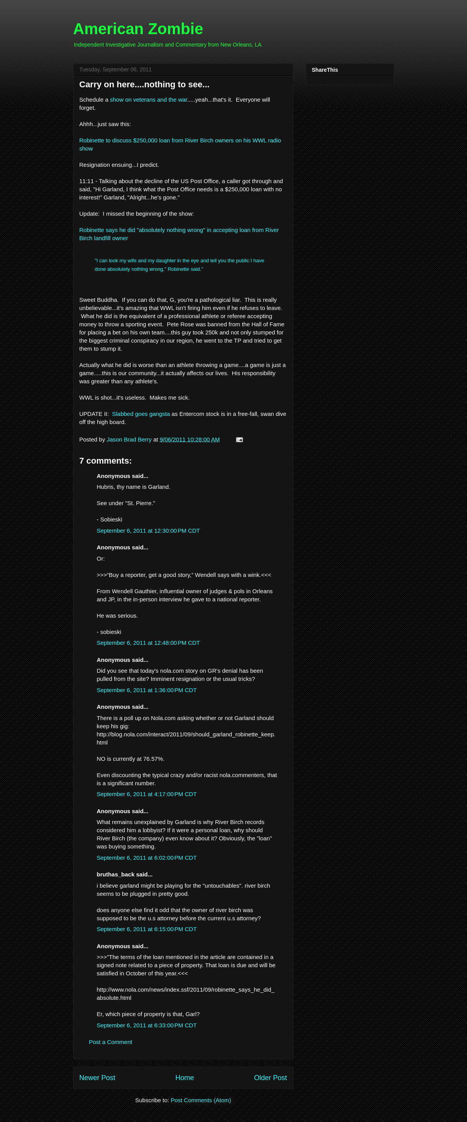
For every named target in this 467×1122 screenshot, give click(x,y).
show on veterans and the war (148, 99)
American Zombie (138, 28)
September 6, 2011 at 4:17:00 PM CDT (147, 794)
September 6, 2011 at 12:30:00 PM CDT (148, 530)
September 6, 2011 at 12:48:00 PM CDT (148, 642)
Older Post (270, 1078)
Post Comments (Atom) (201, 1100)
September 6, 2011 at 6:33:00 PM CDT (147, 1025)
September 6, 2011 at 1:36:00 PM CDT (147, 690)
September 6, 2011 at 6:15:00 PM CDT (147, 929)
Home (184, 1078)
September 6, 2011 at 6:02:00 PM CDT (147, 857)
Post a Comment (111, 1042)
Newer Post (97, 1078)
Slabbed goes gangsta (141, 413)
